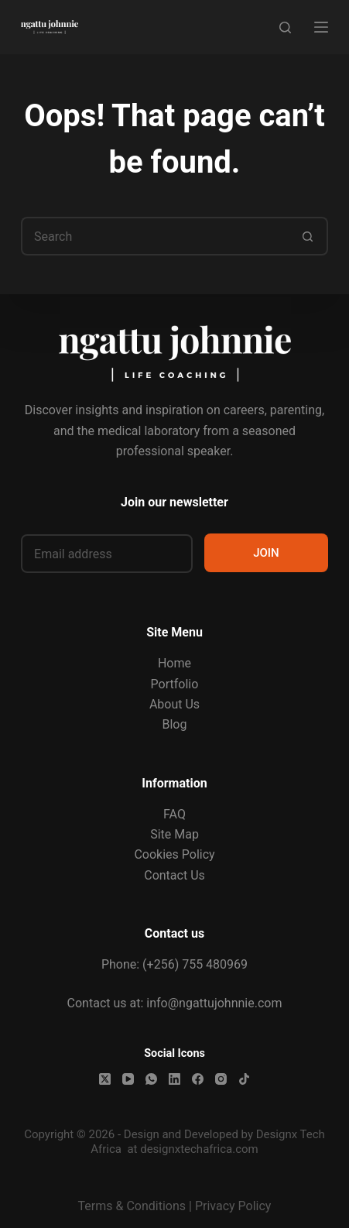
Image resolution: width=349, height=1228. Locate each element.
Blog (175, 724)
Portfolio (175, 684)
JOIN (266, 553)
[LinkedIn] (174, 1079)
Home (174, 663)
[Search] (285, 27)
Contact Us (174, 875)
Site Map (174, 834)
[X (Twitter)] (105, 1079)
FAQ (174, 814)
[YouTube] (128, 1079)
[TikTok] (244, 1079)
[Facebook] (198, 1079)
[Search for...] (155, 236)
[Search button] (308, 236)
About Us (174, 704)
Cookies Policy (174, 854)
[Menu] (321, 27)
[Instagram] (221, 1079)
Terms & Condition (129, 1206)
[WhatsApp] (151, 1079)
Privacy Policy (233, 1206)
